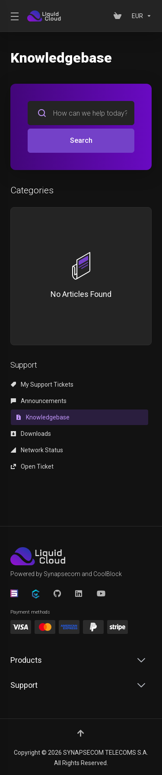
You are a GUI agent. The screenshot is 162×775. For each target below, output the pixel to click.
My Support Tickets (42, 384)
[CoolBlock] (36, 594)
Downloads (31, 433)
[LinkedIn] (79, 593)
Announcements (39, 400)
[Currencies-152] (140, 16)
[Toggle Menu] (13, 16)
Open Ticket (32, 466)
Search (81, 140)
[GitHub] (57, 593)
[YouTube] (100, 593)
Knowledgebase (43, 417)
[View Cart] (119, 16)
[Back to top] (81, 733)
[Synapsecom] (14, 593)
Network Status (37, 450)
